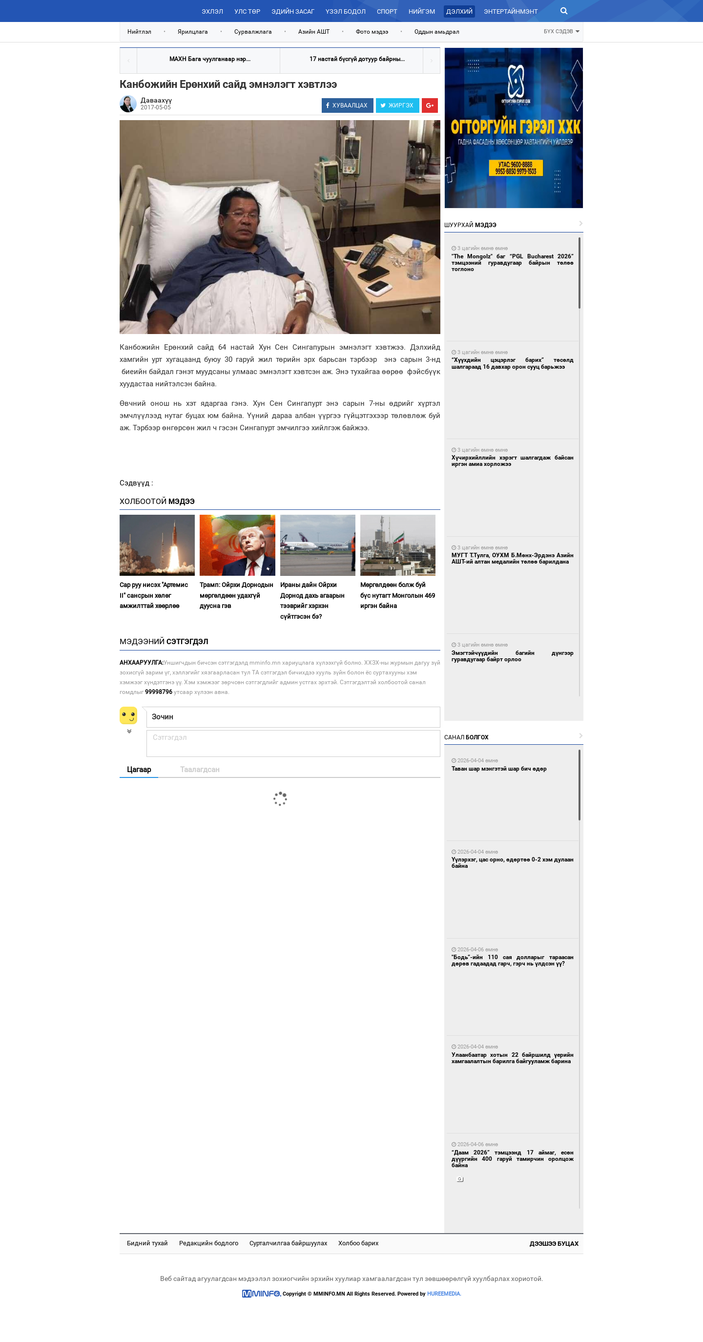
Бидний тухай (147, 1243)
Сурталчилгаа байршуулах (288, 1243)
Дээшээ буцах (554, 1243)
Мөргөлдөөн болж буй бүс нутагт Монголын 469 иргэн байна (397, 595)
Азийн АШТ (314, 31)
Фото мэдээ (372, 31)
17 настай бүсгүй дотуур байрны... (357, 59)
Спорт (387, 11)
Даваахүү (156, 100)
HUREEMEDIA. (444, 1294)
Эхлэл (212, 11)
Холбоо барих (358, 1243)
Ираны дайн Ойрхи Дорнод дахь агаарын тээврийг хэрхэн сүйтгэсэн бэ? (312, 600)
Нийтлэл (139, 31)
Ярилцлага (193, 31)
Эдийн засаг (292, 11)
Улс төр (247, 11)
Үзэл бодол (346, 11)
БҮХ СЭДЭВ (561, 30)
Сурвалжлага (253, 31)
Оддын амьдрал (436, 31)
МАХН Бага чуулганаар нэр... (209, 59)
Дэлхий (459, 11)
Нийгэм (422, 11)
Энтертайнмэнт (511, 11)
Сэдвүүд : (136, 483)
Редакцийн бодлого (208, 1243)
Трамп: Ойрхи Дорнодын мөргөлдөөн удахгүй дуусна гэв (236, 595)
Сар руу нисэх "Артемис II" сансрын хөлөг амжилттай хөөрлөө (154, 595)
